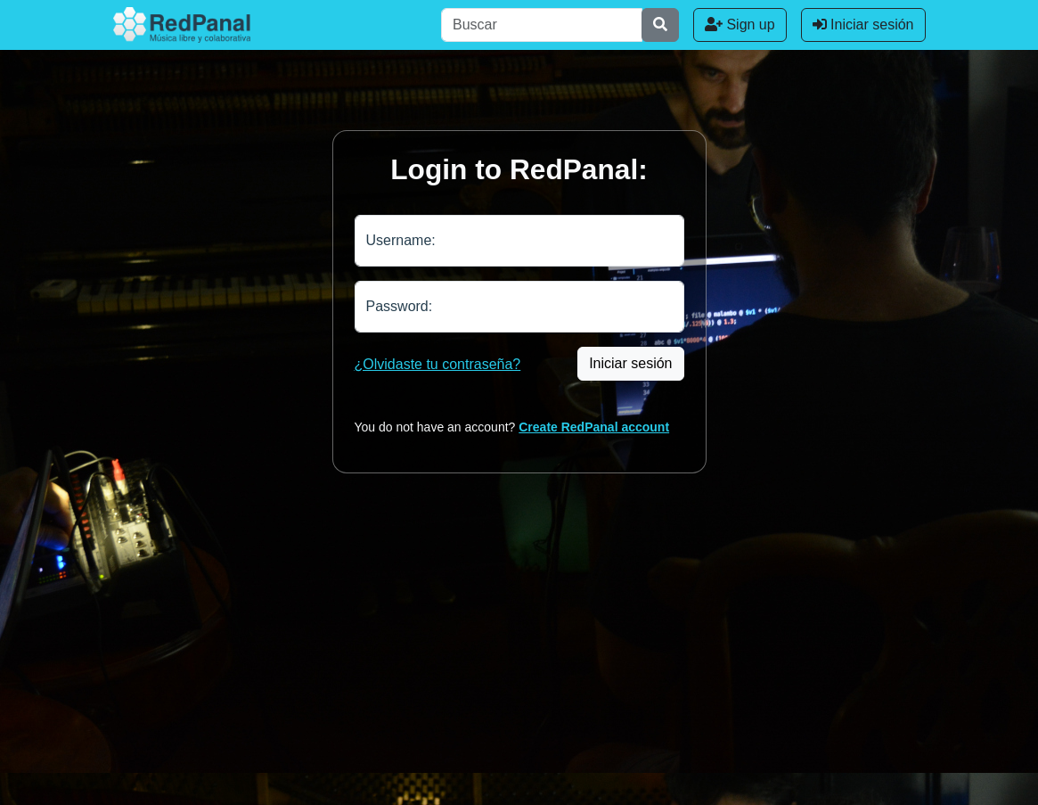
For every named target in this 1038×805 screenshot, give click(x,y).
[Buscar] (541, 25)
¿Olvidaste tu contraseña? (438, 364)
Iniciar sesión (863, 24)
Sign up (740, 24)
